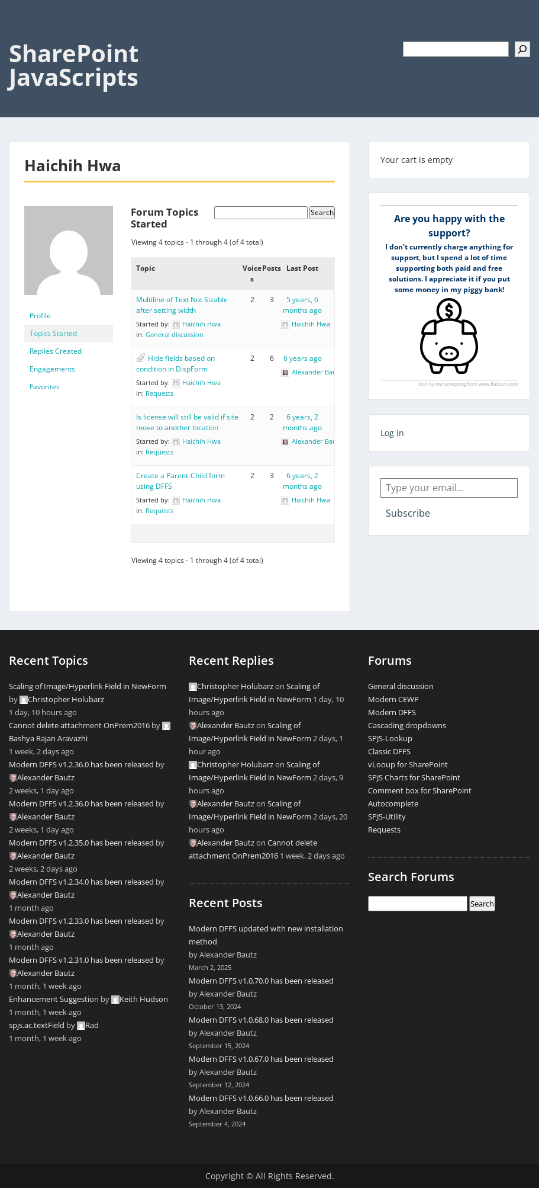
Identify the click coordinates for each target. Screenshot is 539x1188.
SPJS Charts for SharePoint (414, 777)
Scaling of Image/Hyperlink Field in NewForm (87, 686)
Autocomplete (393, 803)
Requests (159, 393)
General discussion (175, 334)
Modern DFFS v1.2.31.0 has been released (81, 960)
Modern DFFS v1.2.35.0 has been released (81, 842)
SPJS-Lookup (390, 738)
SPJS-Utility (387, 816)
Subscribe (408, 513)
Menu (21, 33)
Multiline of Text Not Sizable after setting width (182, 304)
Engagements (52, 369)
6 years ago (302, 358)
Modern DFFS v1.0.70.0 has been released (261, 980)
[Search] (522, 49)
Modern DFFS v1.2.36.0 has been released (81, 764)
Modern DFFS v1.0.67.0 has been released (261, 1058)
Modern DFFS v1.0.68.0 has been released (261, 1019)
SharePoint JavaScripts (73, 65)
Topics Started (53, 333)
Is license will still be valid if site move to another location (187, 422)
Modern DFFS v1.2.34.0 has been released (81, 881)
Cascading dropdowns (407, 725)
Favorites (45, 387)
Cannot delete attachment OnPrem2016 (79, 725)
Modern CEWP (393, 699)
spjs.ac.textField (36, 1025)
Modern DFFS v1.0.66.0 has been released (261, 1098)
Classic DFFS (389, 751)
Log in (392, 432)
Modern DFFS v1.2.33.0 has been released (81, 920)
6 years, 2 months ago (302, 422)
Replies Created (56, 351)
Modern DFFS (392, 712)
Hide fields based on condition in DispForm (175, 363)
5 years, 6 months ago (302, 304)
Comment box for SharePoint (420, 790)
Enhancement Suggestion (54, 999)
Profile (40, 315)
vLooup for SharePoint (408, 764)
